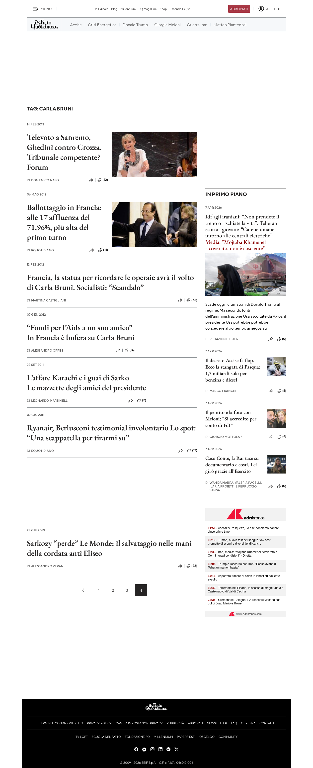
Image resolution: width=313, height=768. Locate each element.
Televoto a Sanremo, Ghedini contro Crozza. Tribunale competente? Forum (64, 152)
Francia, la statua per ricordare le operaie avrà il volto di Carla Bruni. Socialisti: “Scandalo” (110, 282)
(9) (281, 437)
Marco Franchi (220, 391)
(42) (102, 180)
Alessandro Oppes (45, 350)
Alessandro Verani (46, 566)
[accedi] (269, 8)
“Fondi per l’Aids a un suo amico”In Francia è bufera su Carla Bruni (81, 332)
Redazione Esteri (222, 339)
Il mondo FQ (180, 9)
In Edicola (101, 8)
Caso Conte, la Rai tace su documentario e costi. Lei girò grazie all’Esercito (232, 464)
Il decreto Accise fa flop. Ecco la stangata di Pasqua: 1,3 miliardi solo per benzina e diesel (232, 370)
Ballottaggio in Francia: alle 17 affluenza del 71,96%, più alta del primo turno (64, 222)
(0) (281, 339)
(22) (191, 566)
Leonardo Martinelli (48, 400)
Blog (114, 8)
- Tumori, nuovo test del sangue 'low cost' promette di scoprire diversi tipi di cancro (239, 541)
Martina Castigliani (46, 300)
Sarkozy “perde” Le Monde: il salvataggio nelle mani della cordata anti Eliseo (109, 548)
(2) (141, 400)
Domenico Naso (43, 180)
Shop (163, 8)
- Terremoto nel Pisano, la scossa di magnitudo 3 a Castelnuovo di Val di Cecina (245, 589)
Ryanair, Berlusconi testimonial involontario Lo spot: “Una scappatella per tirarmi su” (111, 432)
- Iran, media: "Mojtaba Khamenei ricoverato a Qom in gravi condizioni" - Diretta (242, 553)
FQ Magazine (148, 8)
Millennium (128, 8)
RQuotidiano (40, 250)
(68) (191, 300)
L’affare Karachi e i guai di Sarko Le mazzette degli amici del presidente (86, 382)
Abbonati (239, 8)
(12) (192, 451)
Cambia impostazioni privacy (139, 723)
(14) (103, 250)
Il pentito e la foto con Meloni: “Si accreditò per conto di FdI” (230, 418)
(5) (281, 391)
